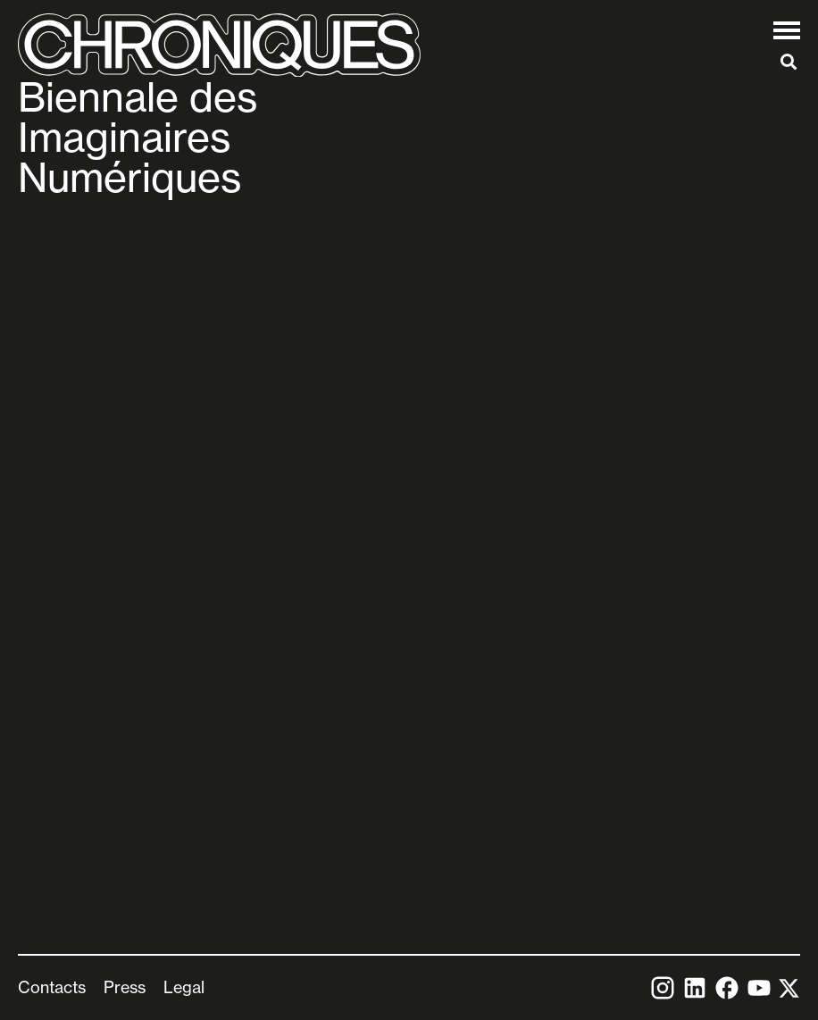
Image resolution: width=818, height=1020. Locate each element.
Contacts (52, 987)
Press (125, 987)
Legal (183, 987)
